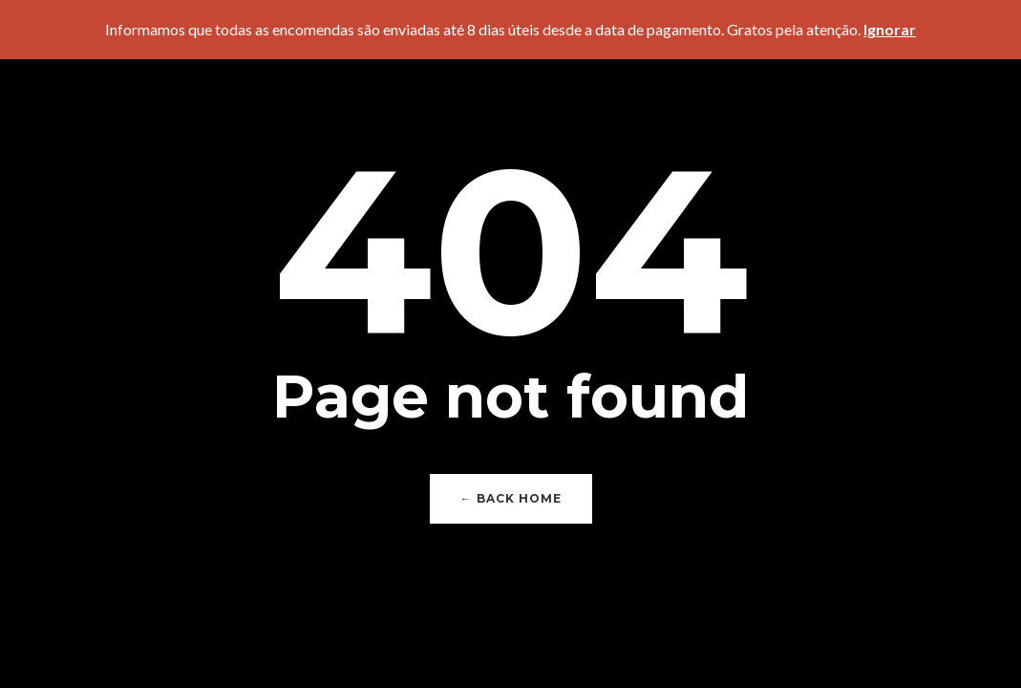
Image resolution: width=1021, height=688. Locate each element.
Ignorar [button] (889, 29)
